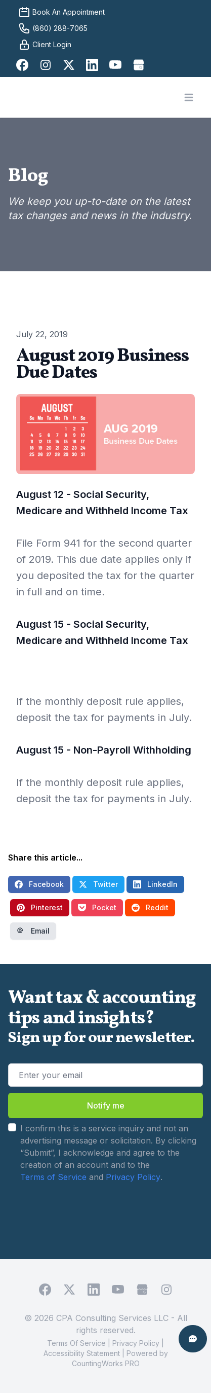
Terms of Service (53, 1177)
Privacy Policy (133, 1177)
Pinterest (40, 907)
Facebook (39, 884)
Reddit (150, 907)
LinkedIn (155, 884)
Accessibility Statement (82, 1353)
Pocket (97, 907)
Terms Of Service (76, 1343)
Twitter (98, 884)
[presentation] (77, 1213)
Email (33, 930)
